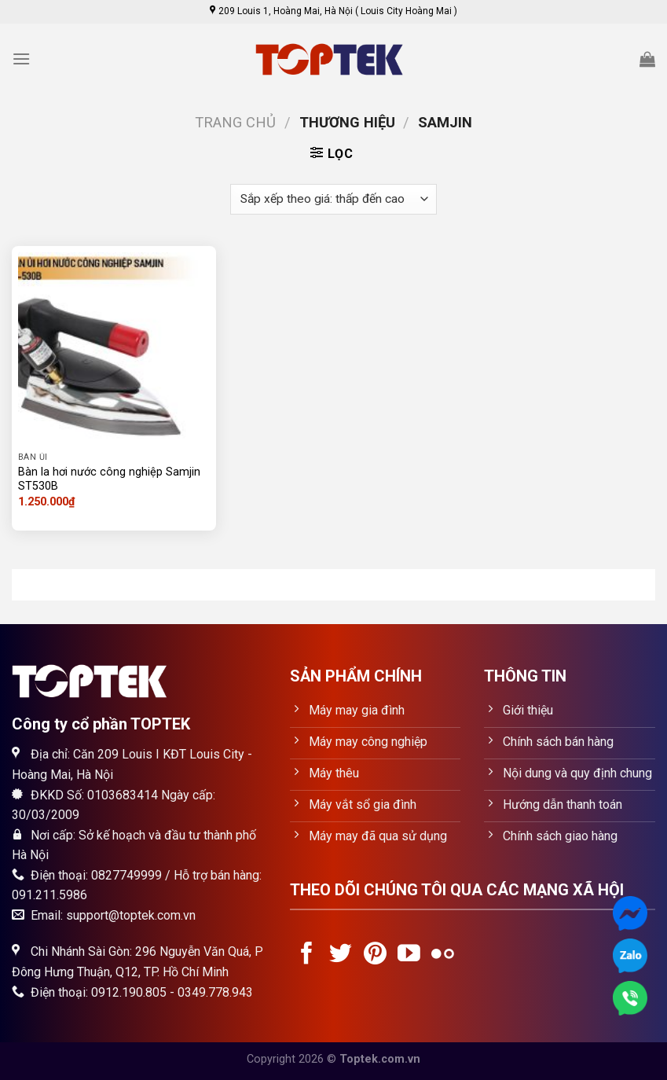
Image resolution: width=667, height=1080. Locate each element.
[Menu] (21, 58)
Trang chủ (235, 122)
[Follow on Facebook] (306, 955)
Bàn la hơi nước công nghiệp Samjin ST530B (109, 479)
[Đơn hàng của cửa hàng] (333, 199)
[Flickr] (442, 955)
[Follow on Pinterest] (375, 955)
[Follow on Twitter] (340, 955)
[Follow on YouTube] (409, 955)
